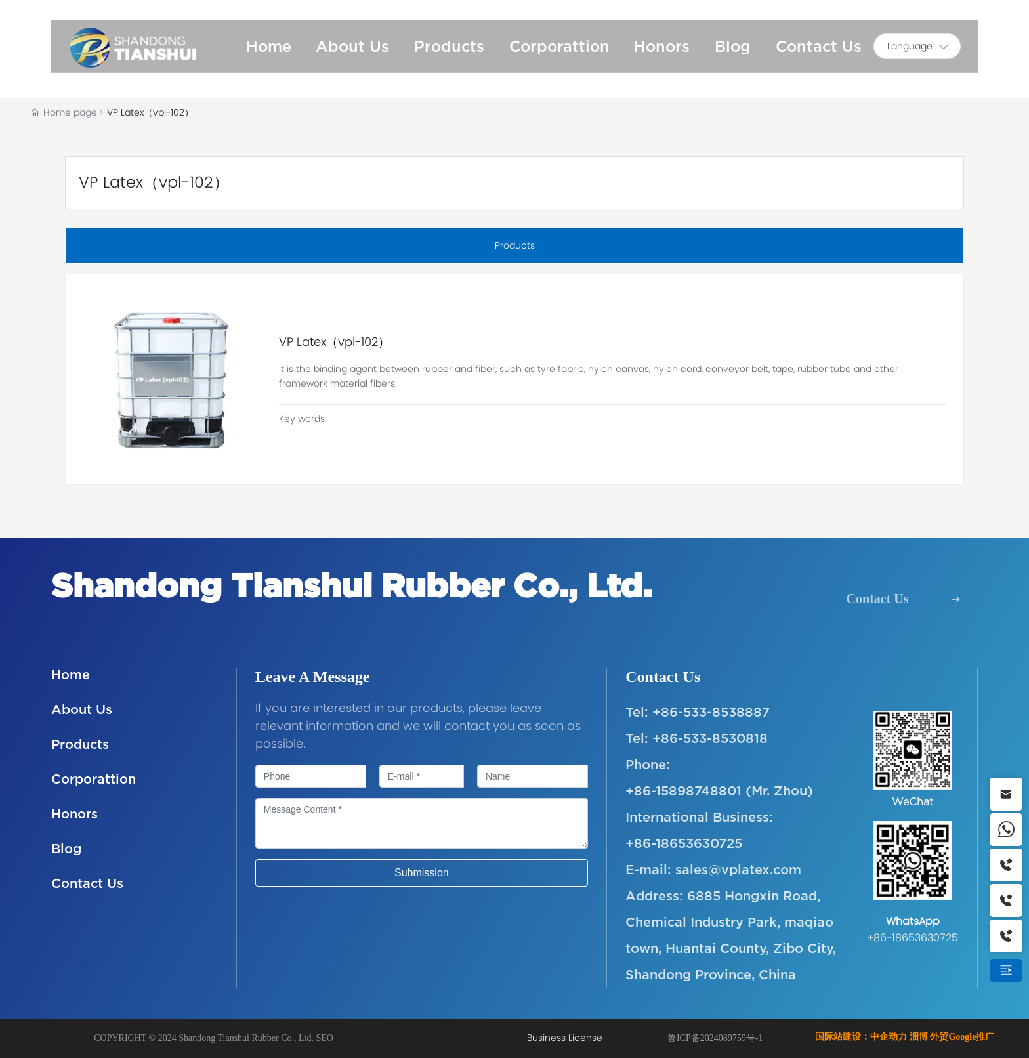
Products (80, 744)
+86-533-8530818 (710, 738)
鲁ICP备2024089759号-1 (715, 1038)
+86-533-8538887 (711, 712)
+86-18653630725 (683, 843)
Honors (74, 813)
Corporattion (93, 779)
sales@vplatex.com (738, 869)
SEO (324, 1038)
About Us (81, 709)
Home (70, 674)
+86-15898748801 (683, 790)
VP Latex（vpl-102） (334, 341)
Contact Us (878, 598)
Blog (66, 848)
